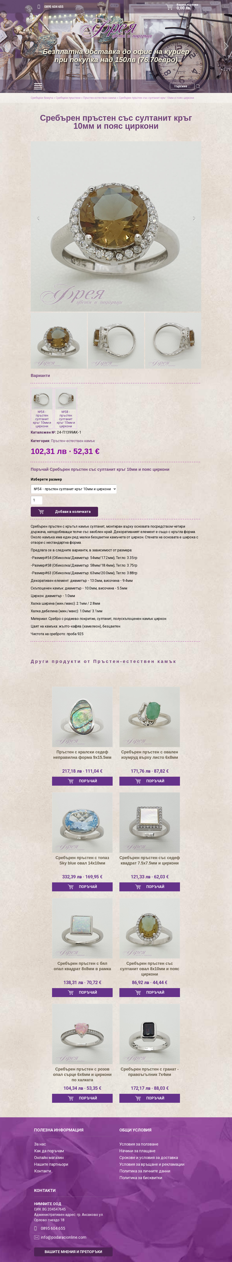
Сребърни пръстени (68, 97)
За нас (40, 1144)
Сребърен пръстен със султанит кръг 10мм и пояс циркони (156, 97)
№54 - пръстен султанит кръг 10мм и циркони (42, 408)
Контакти (42, 1171)
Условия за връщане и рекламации (151, 1164)
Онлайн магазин (49, 1157)
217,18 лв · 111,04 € (82, 771)
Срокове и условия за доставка (148, 1157)
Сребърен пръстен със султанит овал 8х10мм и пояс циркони (149, 968)
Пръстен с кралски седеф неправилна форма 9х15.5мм (82, 755)
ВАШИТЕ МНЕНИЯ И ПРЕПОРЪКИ (73, 1252)
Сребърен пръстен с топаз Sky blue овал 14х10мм (82, 860)
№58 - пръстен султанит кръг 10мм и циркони (65, 408)
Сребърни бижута (42, 97)
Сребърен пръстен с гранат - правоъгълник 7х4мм (150, 1072)
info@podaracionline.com (63, 1237)
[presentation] (38, 219)
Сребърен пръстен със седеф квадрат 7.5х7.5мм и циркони (149, 860)
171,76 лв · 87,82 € (150, 771)
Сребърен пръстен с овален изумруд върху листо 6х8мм (149, 755)
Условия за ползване (138, 1144)
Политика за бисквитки (140, 1177)
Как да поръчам (49, 1150)
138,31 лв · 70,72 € (82, 982)
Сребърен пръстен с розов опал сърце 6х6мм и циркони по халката (82, 1074)
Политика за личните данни (144, 1171)
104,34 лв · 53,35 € (82, 1088)
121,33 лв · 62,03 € (150, 876)
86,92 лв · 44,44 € (149, 982)
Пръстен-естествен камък (99, 97)
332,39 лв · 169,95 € (82, 876)
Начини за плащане (137, 1150)
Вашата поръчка (189, 6)
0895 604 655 (53, 7)
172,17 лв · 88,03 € (150, 1088)
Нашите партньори (51, 1164)
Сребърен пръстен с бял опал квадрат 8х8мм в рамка (82, 966)
